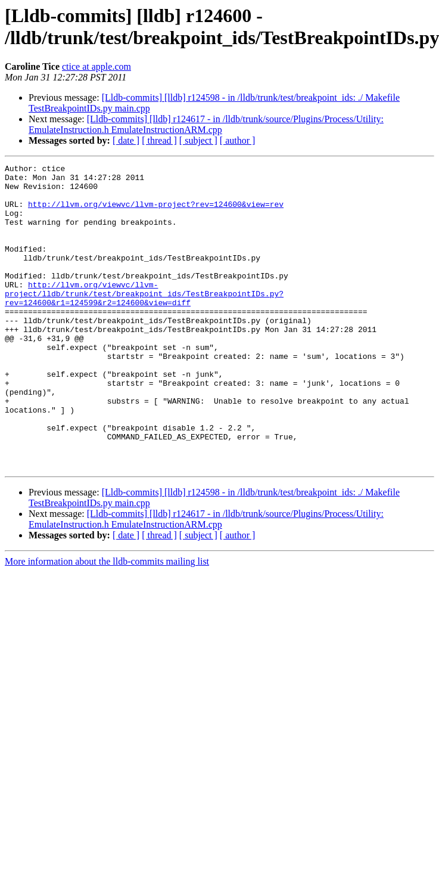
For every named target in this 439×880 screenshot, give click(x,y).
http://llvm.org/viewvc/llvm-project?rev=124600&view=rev (156, 212)
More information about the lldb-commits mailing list (107, 622)
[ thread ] (159, 140)
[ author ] (238, 140)
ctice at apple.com (96, 66)
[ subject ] (198, 140)
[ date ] (126, 140)
